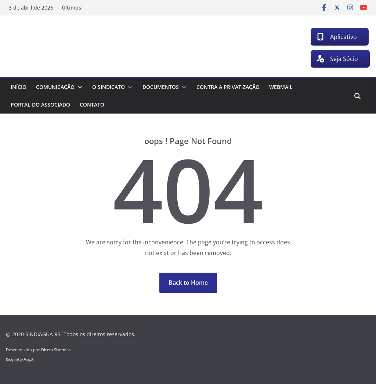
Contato (92, 104)
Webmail (281, 86)
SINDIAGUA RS (43, 334)
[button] (79, 87)
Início (18, 86)
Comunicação (55, 86)
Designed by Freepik (19, 359)
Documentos (160, 86)
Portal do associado (40, 104)
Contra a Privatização (228, 86)
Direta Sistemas (55, 349)
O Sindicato (108, 86)
